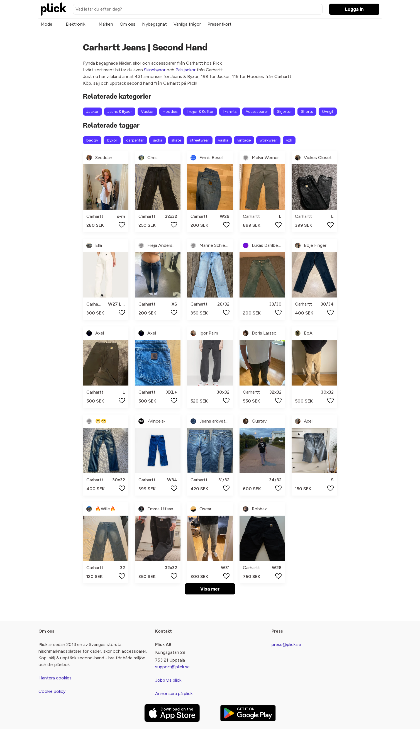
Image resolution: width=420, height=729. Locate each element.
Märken (106, 24)
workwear (268, 140)
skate (176, 140)
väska (223, 140)
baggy (92, 140)
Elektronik (75, 24)
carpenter (135, 140)
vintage (244, 140)
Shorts (307, 111)
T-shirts (230, 111)
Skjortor (284, 111)
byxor (112, 140)
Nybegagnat (154, 24)
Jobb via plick (168, 680)
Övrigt (327, 111)
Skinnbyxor (154, 69)
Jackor (92, 111)
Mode (46, 24)
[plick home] (53, 9)
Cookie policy (51, 691)
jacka (157, 140)
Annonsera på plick (173, 693)
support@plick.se (172, 666)
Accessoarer (257, 111)
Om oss (127, 24)
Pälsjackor (185, 69)
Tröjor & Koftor (200, 111)
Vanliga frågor (187, 24)
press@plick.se (286, 644)
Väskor (147, 111)
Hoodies (170, 111)
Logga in (354, 9)
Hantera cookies (55, 678)
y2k (289, 140)
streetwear (199, 140)
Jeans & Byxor (120, 111)
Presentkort (219, 24)
